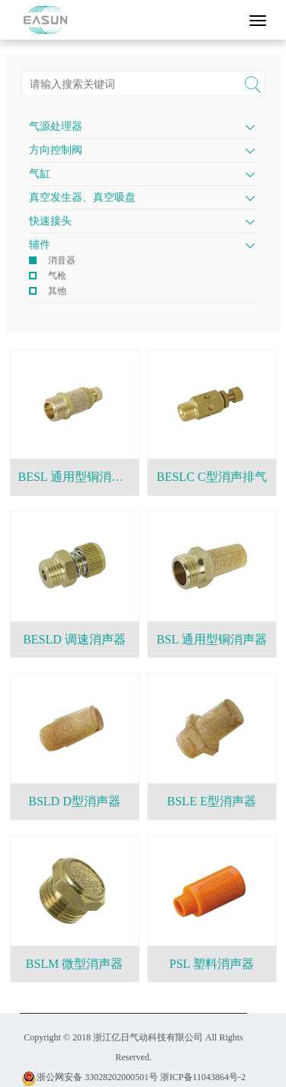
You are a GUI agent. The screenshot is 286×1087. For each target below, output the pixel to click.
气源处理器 (55, 126)
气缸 (39, 173)
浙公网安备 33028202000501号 (89, 1077)
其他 (57, 290)
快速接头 (50, 221)
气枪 (57, 275)
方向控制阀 (55, 150)
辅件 (39, 244)
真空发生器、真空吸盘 (82, 197)
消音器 (62, 260)
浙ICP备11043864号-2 (203, 1077)
